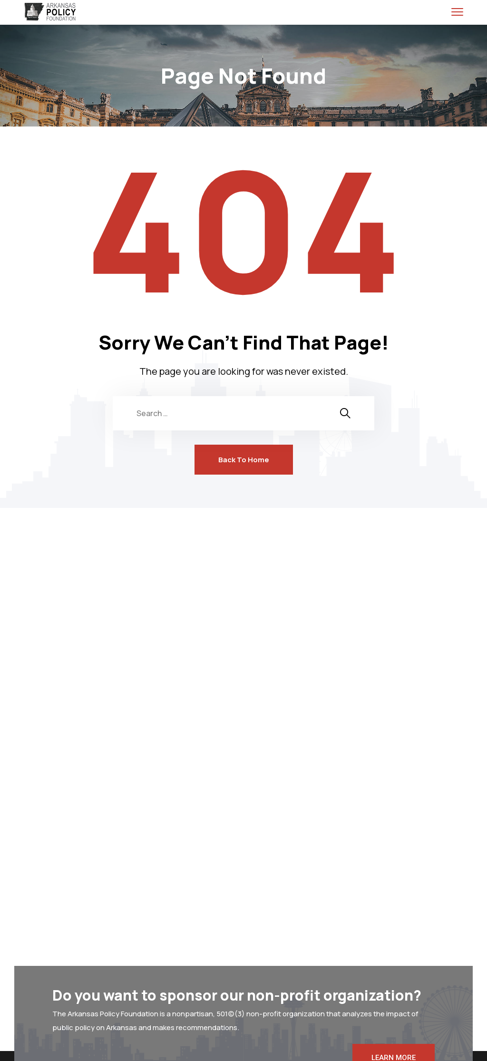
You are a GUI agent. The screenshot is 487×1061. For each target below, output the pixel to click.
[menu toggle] (457, 12)
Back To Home (243, 460)
